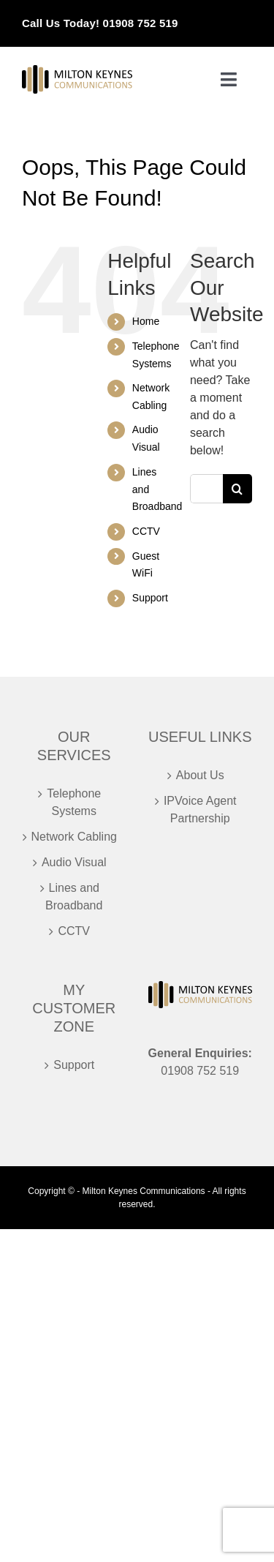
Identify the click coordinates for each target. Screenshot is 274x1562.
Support (150, 598)
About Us (200, 775)
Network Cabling (74, 836)
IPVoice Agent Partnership (200, 810)
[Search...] (206, 488)
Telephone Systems (74, 802)
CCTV (146, 531)
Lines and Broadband (73, 897)
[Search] (237, 488)
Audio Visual (74, 862)
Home (145, 321)
